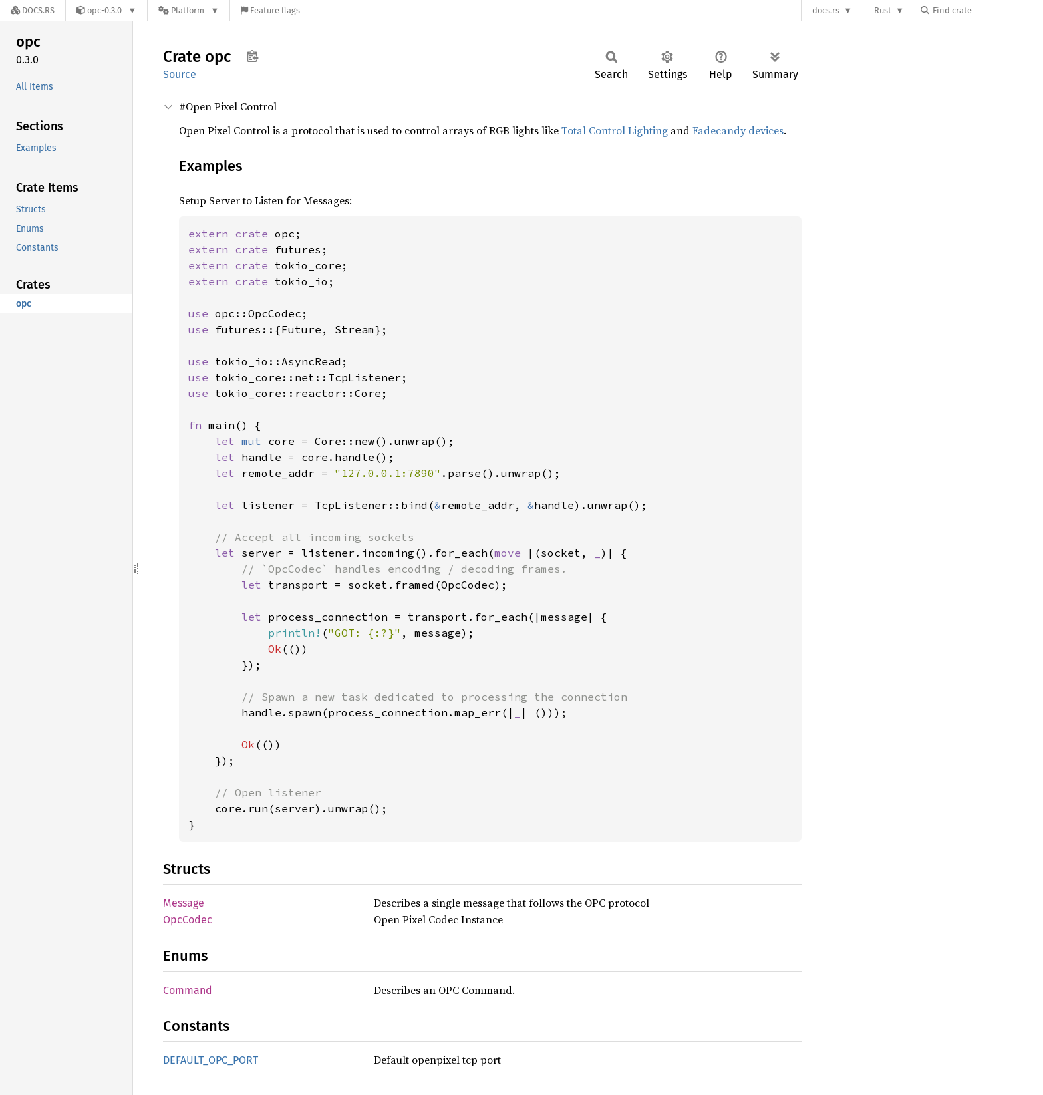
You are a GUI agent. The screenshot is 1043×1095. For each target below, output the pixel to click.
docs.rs (825, 10)
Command (187, 990)
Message (183, 903)
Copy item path (252, 56)
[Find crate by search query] (987, 10)
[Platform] (188, 10)
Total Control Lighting (614, 130)
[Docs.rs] (32, 10)
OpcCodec (187, 919)
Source (179, 74)
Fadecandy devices (738, 130)
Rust (882, 10)
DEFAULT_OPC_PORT (210, 1060)
